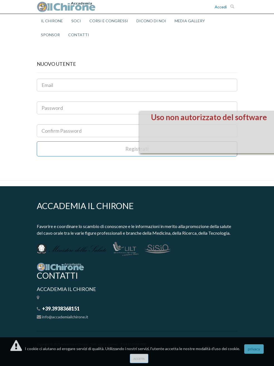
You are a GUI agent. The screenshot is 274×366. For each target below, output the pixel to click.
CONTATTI (78, 34)
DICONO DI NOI (151, 20)
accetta (139, 358)
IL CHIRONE (52, 20)
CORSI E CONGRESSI (108, 20)
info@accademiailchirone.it (65, 316)
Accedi (221, 6)
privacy (254, 348)
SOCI (76, 20)
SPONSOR (50, 34)
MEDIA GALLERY (190, 20)
